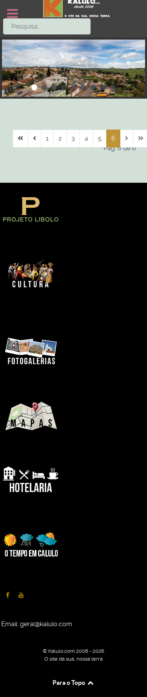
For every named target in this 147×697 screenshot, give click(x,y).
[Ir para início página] (20, 139)
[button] (34, 87)
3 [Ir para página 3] (73, 138)
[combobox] (47, 26)
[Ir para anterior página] (34, 139)
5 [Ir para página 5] (100, 138)
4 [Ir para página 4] (86, 138)
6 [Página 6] (113, 138)
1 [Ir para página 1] (47, 138)
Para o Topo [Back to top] (73, 682)
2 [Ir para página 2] (60, 138)
